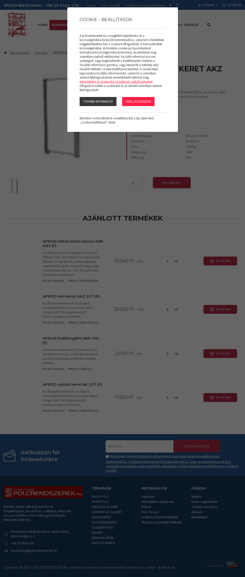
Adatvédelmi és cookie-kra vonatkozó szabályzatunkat (116, 82)
